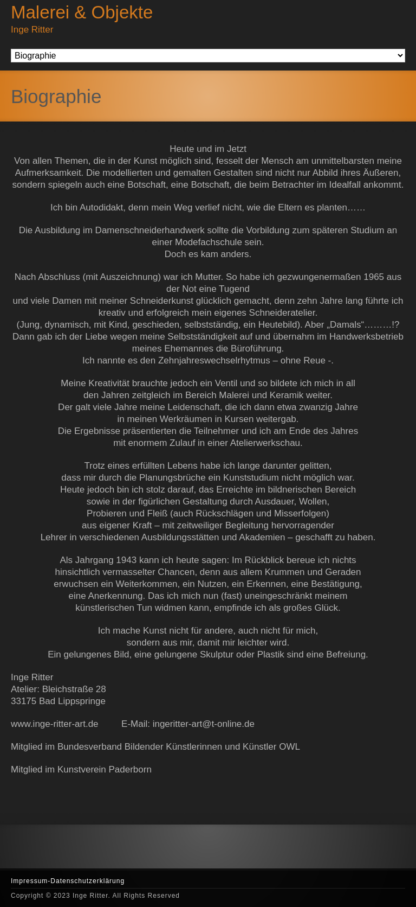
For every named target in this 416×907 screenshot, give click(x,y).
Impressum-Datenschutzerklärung (68, 881)
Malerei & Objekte (82, 12)
